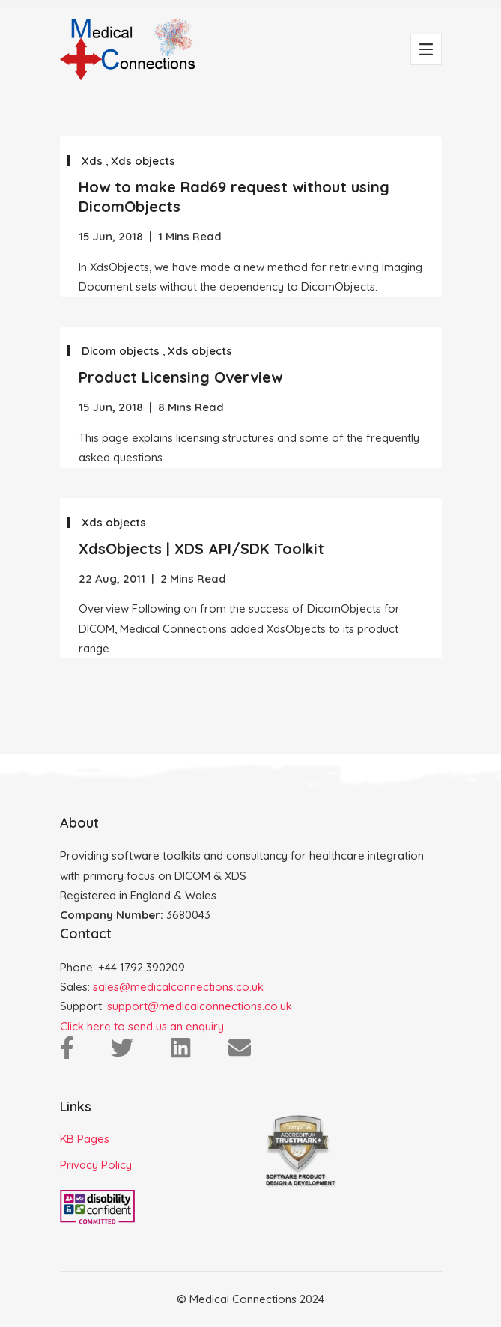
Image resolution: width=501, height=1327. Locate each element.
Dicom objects (122, 351)
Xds (94, 161)
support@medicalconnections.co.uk (199, 1006)
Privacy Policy (96, 1165)
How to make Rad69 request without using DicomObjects (234, 196)
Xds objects (143, 161)
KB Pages (84, 1139)
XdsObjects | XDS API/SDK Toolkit (201, 548)
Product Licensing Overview (180, 377)
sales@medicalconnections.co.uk (178, 987)
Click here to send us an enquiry (142, 1026)
